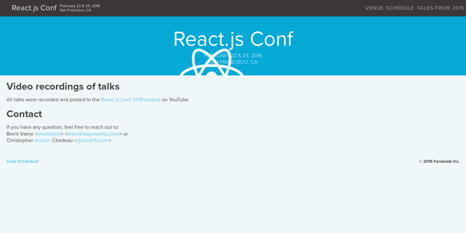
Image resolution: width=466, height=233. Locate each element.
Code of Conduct (100, 197)
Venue (273, 8)
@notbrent (178, 153)
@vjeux (172, 160)
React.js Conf (138, 8)
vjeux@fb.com (222, 160)
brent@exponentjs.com (223, 153)
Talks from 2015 (353, 8)
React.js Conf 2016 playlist (260, 119)
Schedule (306, 8)
